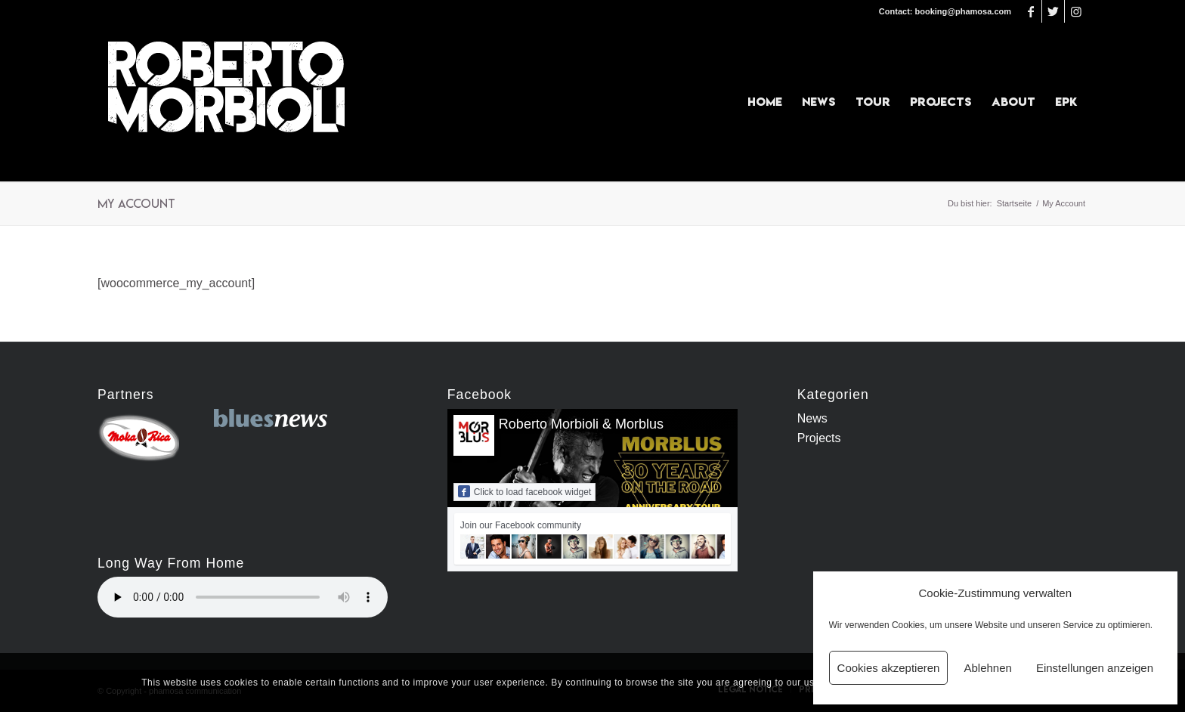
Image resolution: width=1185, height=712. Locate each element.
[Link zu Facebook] (1030, 11)
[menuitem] (765, 102)
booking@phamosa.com (963, 11)
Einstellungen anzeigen (1094, 667)
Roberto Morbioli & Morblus (581, 424)
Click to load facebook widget (524, 491)
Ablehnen (987, 667)
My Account (136, 203)
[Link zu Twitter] (1053, 11)
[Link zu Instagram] (1076, 11)
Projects (819, 438)
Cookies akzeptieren (888, 667)
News (812, 418)
